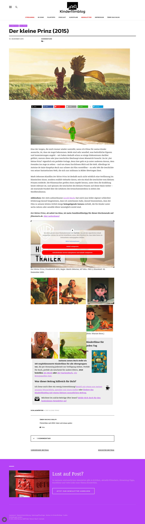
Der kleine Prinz (52, 410)
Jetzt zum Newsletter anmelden (73, 491)
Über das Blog (113, 17)
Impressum (99, 17)
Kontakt (41, 519)
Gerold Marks (69, 198)
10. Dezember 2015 (16, 39)
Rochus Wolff (51, 419)
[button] (36, 106)
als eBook (48, 373)
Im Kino (41, 17)
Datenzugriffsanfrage (38, 515)
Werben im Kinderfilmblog (54, 515)
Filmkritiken (14, 26)
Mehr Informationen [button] (72, 241)
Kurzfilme (73, 17)
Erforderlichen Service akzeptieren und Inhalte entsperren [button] (72, 252)
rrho (43, 427)
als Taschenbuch (65, 373)
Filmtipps (51, 17)
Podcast (62, 17)
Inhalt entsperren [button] (72, 246)
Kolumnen (23, 26)
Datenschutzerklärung (24, 515)
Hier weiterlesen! (52, 216)
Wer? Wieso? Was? (32, 519)
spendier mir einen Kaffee (66, 389)
